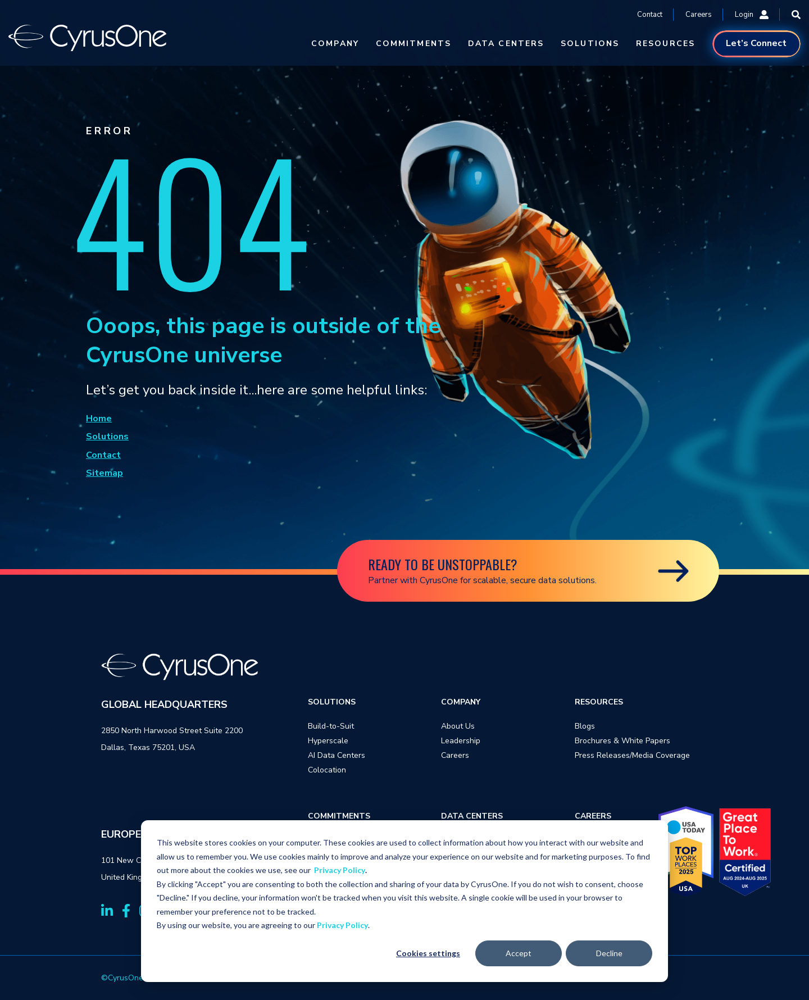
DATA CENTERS (506, 43)
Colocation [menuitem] (327, 770)
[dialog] (404, 901)
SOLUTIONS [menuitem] (332, 702)
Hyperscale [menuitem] (328, 740)
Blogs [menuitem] (585, 726)
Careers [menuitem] (455, 755)
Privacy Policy (339, 870)
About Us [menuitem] (458, 726)
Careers (698, 15)
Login (752, 15)
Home (99, 418)
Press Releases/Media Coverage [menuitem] (632, 755)
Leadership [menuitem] (460, 740)
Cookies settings (428, 953)
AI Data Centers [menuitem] (336, 755)
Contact (649, 15)
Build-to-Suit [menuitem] (331, 726)
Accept (518, 953)
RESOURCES (665, 43)
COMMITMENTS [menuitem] (339, 816)
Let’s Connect (756, 43)
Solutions (107, 436)
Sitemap (104, 473)
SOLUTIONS (590, 43)
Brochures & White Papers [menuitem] (622, 740)
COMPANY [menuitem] (460, 702)
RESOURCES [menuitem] (599, 702)
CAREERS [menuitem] (593, 816)
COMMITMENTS (413, 43)
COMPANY (335, 43)
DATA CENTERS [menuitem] (472, 816)
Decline (609, 953)
